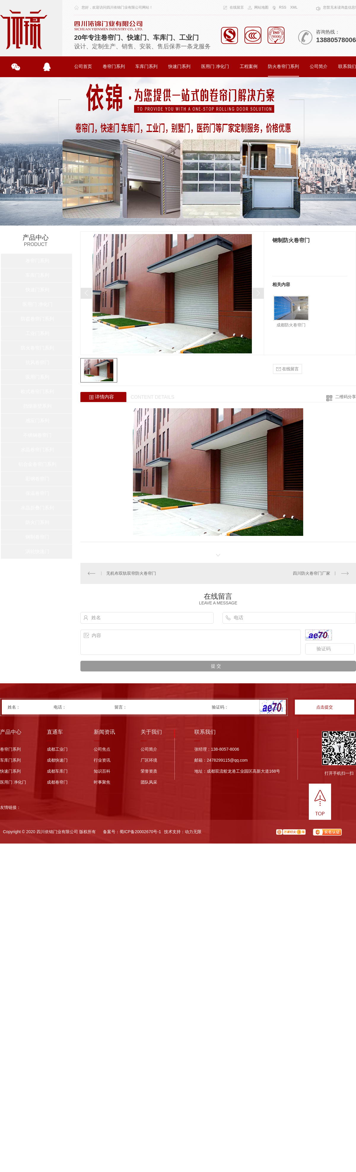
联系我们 (347, 66)
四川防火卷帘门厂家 (311, 573)
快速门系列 (179, 66)
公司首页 (83, 66)
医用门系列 (37, 376)
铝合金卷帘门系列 (37, 464)
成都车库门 (57, 771)
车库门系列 (146, 66)
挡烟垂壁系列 (37, 406)
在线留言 (237, 7)
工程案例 (249, 66)
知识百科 (102, 771)
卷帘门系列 (114, 66)
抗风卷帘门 (37, 362)
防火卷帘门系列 (283, 66)
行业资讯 (102, 760)
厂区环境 (149, 760)
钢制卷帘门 (37, 536)
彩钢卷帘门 (37, 478)
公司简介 (319, 66)
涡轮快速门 (37, 551)
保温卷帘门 (37, 493)
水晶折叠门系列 (37, 507)
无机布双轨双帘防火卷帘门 (131, 573)
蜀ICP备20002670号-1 (140, 831)
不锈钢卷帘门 (37, 435)
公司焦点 (102, 749)
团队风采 (149, 782)
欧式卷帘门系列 (37, 391)
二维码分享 (345, 396)
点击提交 (324, 707)
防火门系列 (37, 522)
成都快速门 (57, 760)
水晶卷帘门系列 (37, 449)
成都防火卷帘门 (291, 325)
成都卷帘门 (57, 782)
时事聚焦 (102, 782)
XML (294, 7)
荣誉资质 (149, 771)
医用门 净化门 (215, 66)
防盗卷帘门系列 (37, 318)
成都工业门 (57, 749)
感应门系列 (37, 420)
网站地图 (261, 7)
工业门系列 (37, 333)
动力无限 (193, 831)
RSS (282, 7)
